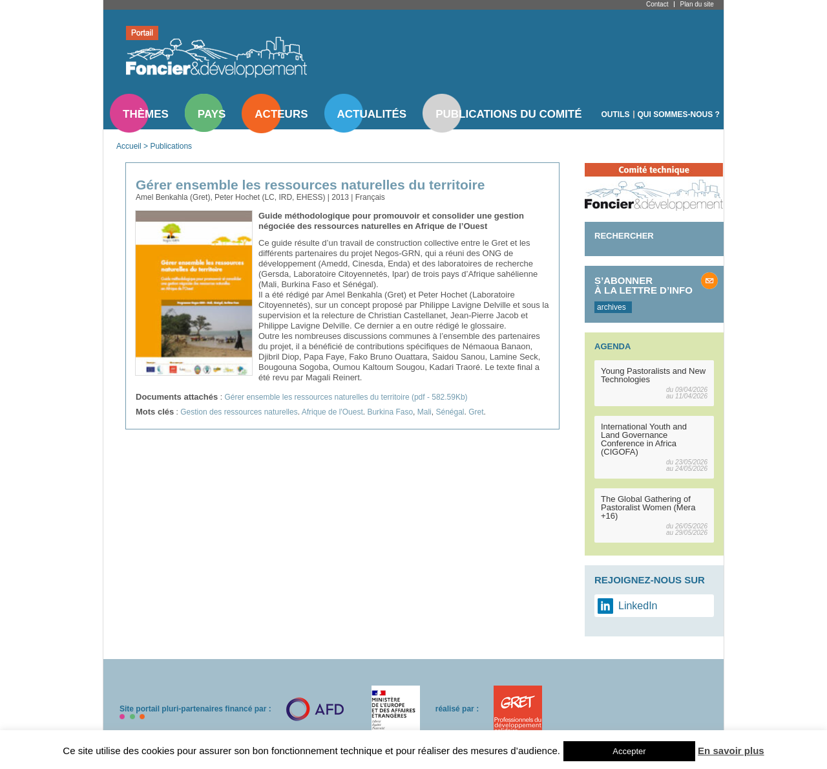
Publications (171, 146)
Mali (424, 412)
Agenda (612, 346)
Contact (657, 4)
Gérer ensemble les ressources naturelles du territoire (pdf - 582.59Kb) (345, 397)
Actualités (372, 114)
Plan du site (696, 4)
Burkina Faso (390, 412)
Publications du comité (508, 114)
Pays (211, 114)
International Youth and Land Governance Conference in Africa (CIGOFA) (644, 439)
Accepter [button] (628, 751)
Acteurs (281, 114)
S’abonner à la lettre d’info (643, 285)
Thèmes (146, 114)
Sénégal (449, 412)
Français (370, 197)
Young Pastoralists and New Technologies (653, 375)
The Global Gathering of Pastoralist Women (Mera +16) (648, 507)
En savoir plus (731, 750)
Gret (475, 412)
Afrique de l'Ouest (332, 412)
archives (611, 307)
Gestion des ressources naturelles (238, 412)
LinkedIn (638, 605)
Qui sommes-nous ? (679, 114)
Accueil (128, 146)
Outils (616, 114)
